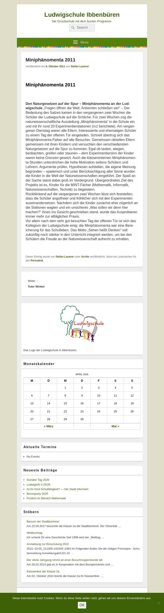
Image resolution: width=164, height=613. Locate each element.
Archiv (85, 256)
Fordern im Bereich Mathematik (46, 498)
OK (81, 605)
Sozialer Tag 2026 (38, 479)
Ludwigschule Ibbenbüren (82, 14)
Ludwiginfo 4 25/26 (38, 484)
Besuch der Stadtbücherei (43, 521)
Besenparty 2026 (37, 493)
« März (48, 426)
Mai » (115, 426)
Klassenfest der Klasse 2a (43, 571)
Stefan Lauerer (80, 66)
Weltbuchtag (34, 532)
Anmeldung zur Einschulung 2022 (48, 544)
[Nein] (158, 603)
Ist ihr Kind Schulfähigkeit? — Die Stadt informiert (58, 489)
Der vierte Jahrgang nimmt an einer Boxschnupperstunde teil (65, 560)
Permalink (37, 260)
